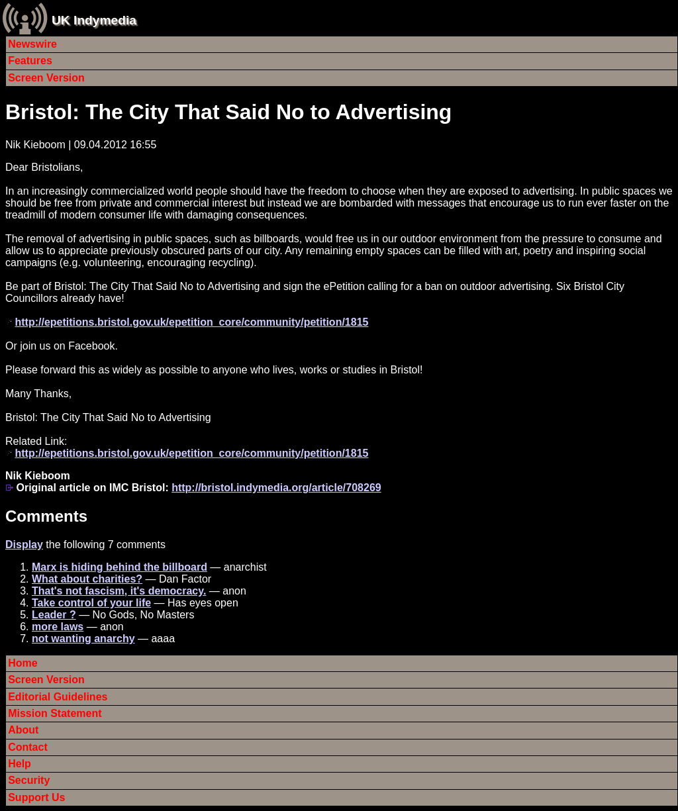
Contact (28, 747)
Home (22, 663)
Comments (46, 516)
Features (30, 60)
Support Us (36, 797)
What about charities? (87, 579)
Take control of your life (91, 602)
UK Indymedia (94, 20)
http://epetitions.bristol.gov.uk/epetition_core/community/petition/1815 (191, 322)
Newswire (32, 44)
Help (19, 763)
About (23, 730)
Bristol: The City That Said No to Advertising (228, 112)
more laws (57, 626)
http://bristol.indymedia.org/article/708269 (276, 487)
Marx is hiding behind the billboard (119, 567)
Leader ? (54, 614)
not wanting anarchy (83, 638)
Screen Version (46, 77)
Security (29, 780)
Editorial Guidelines (57, 696)
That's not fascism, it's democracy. (119, 590)
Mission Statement (54, 713)
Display (24, 544)
